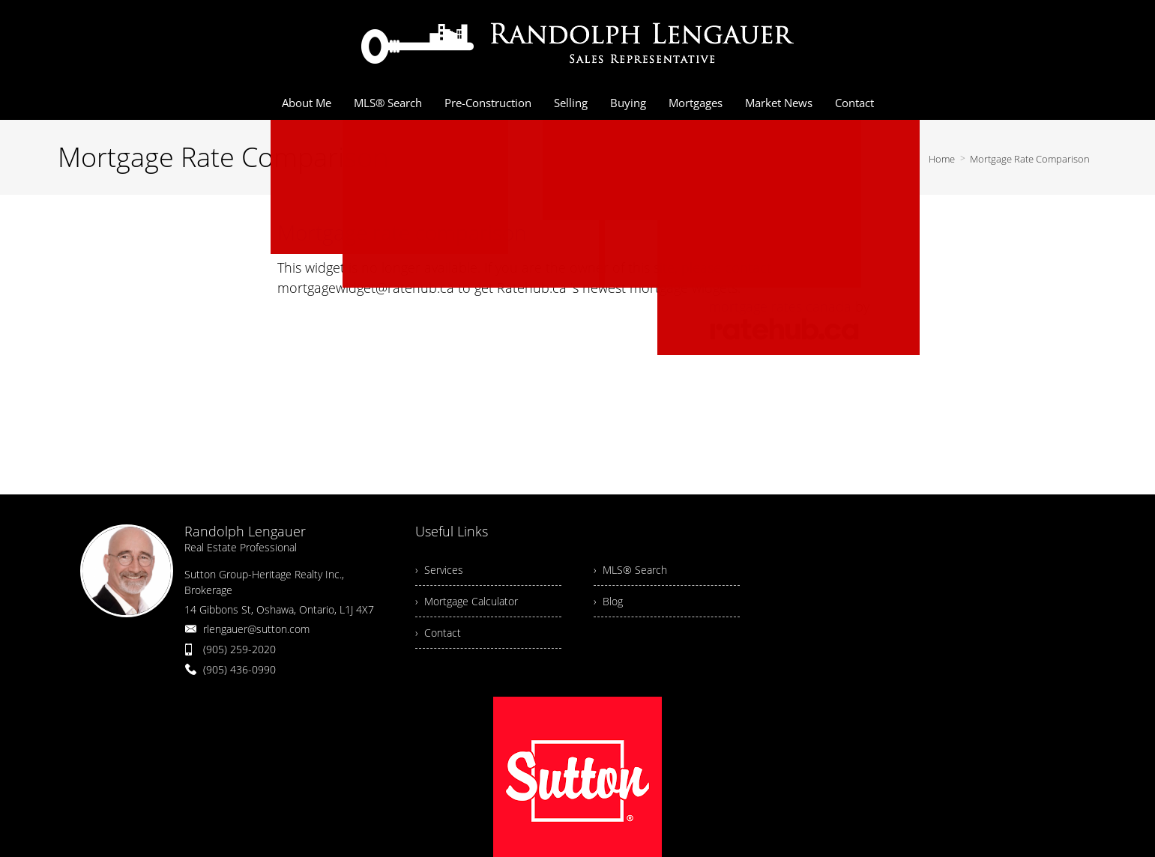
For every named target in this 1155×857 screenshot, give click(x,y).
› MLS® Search (630, 570)
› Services (439, 570)
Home (942, 159)
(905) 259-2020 (239, 649)
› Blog (608, 601)
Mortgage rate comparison (402, 232)
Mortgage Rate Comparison (1030, 159)
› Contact (438, 633)
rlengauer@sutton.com (256, 629)
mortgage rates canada (780, 306)
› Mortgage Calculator (466, 601)
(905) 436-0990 (239, 669)
